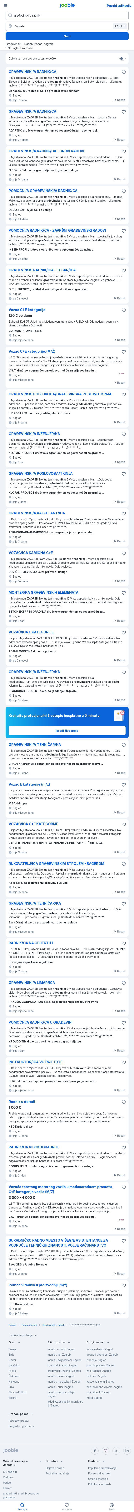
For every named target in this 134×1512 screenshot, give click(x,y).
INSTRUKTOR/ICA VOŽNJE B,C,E (35, 1062)
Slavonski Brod (18, 1392)
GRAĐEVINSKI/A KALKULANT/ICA (37, 513)
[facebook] (95, 1451)
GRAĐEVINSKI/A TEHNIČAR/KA (35, 745)
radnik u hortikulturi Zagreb (63, 1381)
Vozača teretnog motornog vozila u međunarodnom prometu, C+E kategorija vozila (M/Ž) (60, 1189)
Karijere (7, 1488)
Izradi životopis (67, 731)
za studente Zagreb (99, 1370)
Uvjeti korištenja (98, 1478)
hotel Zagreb (94, 1397)
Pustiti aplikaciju (119, 6)
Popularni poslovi (19, 1420)
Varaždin (14, 1365)
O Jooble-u (10, 1471)
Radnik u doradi (22, 1102)
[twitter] (116, 1451)
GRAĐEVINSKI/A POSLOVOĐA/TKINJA (41, 473)
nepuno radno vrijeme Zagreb (104, 1387)
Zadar (12, 1360)
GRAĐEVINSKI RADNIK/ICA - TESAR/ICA (42, 270)
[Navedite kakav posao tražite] (67, 15)
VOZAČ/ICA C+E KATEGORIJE (33, 824)
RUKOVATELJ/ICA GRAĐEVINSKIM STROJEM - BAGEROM (56, 864)
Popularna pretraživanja (102, 1468)
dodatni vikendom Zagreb (102, 1354)
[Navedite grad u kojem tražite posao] (67, 26)
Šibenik (13, 1397)
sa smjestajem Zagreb (100, 1349)
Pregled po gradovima (22, 1426)
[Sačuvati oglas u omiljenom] (123, 72)
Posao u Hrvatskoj (99, 1473)
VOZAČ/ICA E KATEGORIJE (31, 632)
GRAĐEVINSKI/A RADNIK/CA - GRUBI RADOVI (46, 151)
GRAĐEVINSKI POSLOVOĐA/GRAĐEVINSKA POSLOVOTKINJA (60, 394)
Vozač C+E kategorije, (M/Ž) (32, 351)
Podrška (8, 1477)
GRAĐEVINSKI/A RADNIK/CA (32, 72)
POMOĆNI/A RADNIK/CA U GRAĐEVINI (40, 1022)
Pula (11, 1387)
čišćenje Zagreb (96, 1360)
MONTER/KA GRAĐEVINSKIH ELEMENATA (43, 592)
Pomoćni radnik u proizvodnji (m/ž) (38, 1285)
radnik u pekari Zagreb (60, 1376)
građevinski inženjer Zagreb (64, 1370)
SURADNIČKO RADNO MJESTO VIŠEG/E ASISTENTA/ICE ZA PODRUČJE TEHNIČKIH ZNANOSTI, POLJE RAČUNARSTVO (58, 1242)
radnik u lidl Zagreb (59, 1354)
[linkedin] (127, 1451)
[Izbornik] (5, 5)
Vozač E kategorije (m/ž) (29, 784)
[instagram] (105, 1451)
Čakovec (14, 1376)
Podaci (7, 1482)
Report (119, 99)
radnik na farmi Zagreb (61, 1349)
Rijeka (12, 1370)
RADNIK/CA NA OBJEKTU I (31, 943)
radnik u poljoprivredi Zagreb (64, 1360)
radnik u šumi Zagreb (60, 1387)
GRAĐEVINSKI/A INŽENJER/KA (34, 434)
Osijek (12, 1349)
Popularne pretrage (24, 1335)
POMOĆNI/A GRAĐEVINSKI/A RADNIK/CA (43, 191)
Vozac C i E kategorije (27, 310)
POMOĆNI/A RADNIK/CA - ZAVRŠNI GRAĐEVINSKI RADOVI (57, 230)
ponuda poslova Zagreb (101, 1365)
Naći (67, 36)
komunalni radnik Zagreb (62, 1365)
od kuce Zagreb (96, 1376)
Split (11, 1354)
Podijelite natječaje (57, 1473)
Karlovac (14, 1381)
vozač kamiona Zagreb (100, 1381)
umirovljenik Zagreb (98, 1392)
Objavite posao (55, 1468)
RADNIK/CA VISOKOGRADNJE (34, 1147)
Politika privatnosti (99, 1484)
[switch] (122, 58)
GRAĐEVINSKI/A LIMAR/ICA (32, 983)
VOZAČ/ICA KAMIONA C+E (31, 553)
